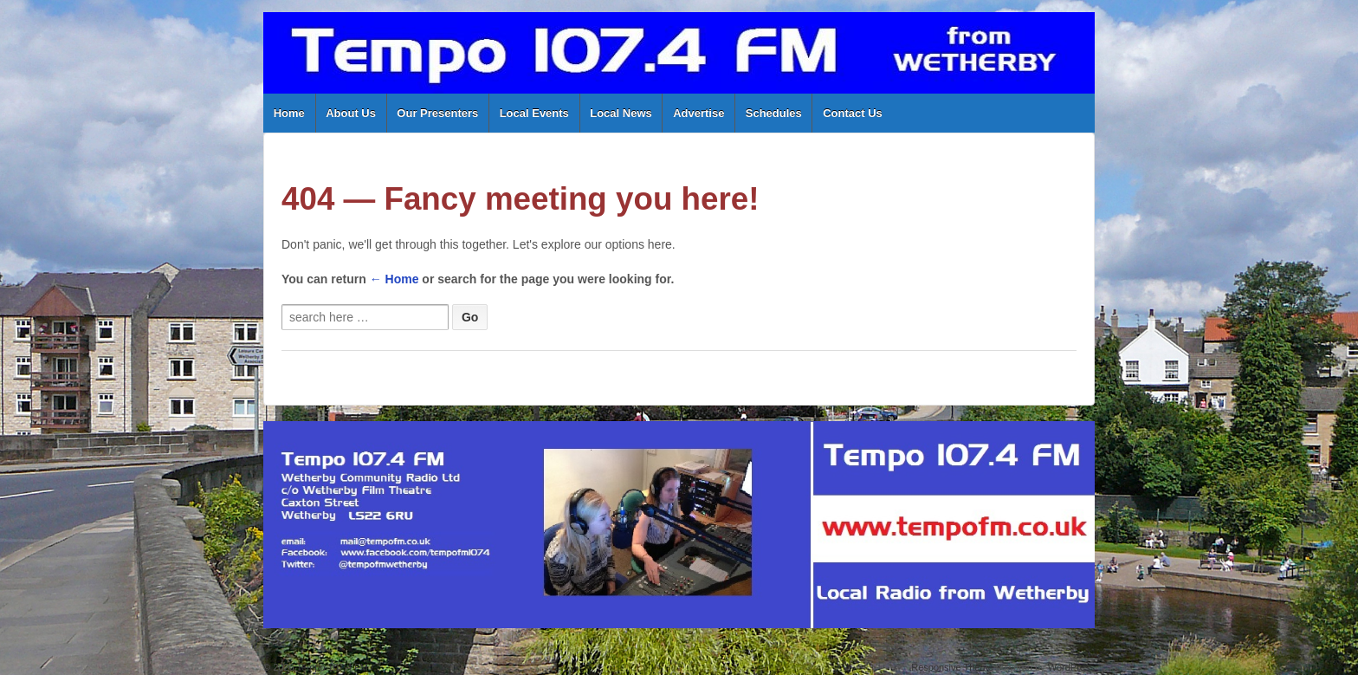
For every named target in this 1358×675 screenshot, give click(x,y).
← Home (394, 279)
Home (289, 113)
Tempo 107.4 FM (331, 667)
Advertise (698, 113)
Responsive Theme (952, 667)
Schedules (774, 113)
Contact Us (853, 113)
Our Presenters (437, 113)
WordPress (1071, 667)
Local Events (534, 113)
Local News (621, 113)
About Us (351, 113)
